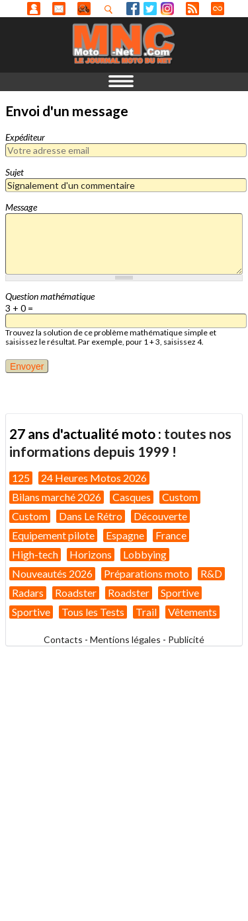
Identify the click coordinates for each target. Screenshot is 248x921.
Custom (180, 497)
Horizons (90, 554)
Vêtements (192, 611)
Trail (146, 611)
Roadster (76, 592)
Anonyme (33, 8)
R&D (211, 573)
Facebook (133, 8)
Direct (217, 8)
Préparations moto (146, 573)
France (170, 535)
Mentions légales (125, 639)
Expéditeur (25, 137)
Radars (28, 592)
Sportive (180, 592)
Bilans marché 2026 (56, 497)
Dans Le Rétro (90, 516)
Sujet (14, 172)
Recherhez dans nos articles (111, 9)
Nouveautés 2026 (52, 573)
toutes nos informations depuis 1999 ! (120, 442)
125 (21, 477)
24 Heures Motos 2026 (94, 477)
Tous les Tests (93, 611)
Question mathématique (50, 296)
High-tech (35, 554)
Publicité (186, 639)
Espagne (125, 535)
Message (21, 207)
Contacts (63, 639)
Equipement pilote (53, 535)
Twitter (150, 8)
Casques (131, 497)
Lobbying (145, 554)
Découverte (160, 516)
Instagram (167, 8)
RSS (192, 8)
